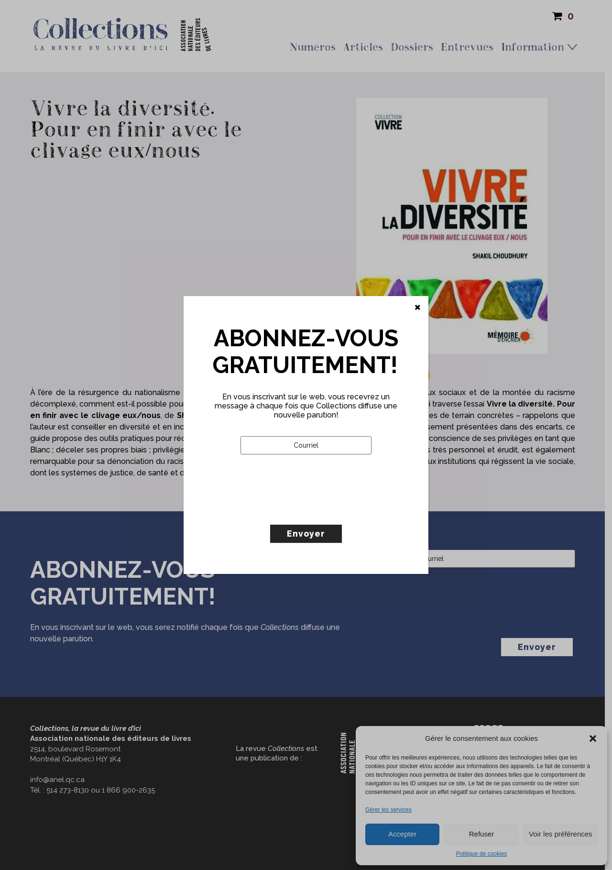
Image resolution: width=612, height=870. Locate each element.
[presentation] (313, 509)
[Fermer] (417, 307)
